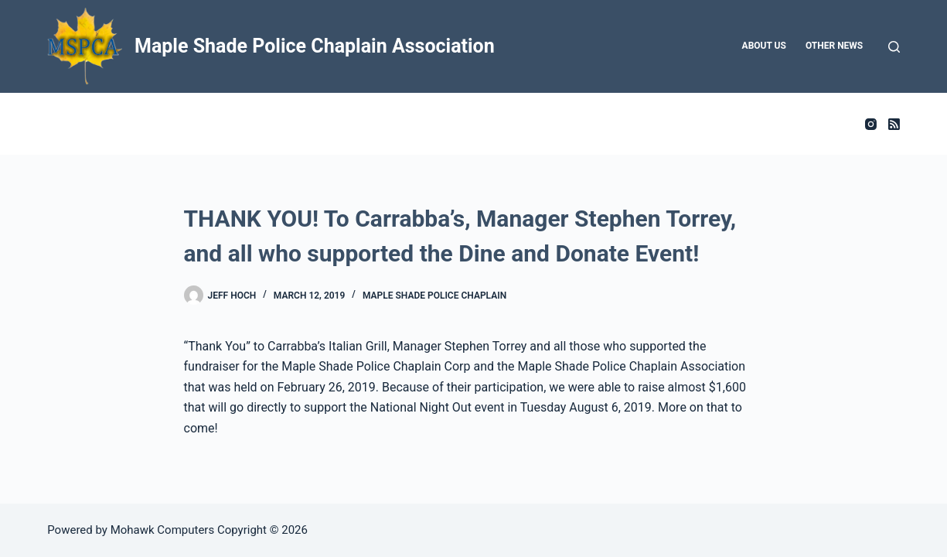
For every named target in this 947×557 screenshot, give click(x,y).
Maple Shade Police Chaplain (434, 295)
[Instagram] (871, 124)
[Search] (894, 47)
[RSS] (894, 124)
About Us (764, 45)
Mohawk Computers (163, 530)
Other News (834, 45)
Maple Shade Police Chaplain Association (315, 46)
